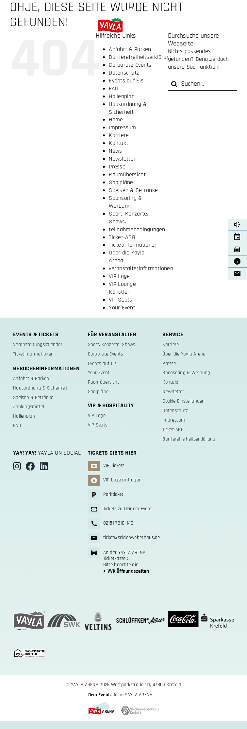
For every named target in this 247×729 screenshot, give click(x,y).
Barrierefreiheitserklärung (141, 57)
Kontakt (118, 143)
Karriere (119, 135)
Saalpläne (121, 182)
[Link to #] (22, 13)
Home (116, 119)
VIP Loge (119, 276)
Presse (117, 166)
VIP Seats (120, 300)
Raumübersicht (127, 174)
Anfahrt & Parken (130, 49)
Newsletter (122, 159)
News (115, 151)
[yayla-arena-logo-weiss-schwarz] (123, 11)
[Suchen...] (202, 84)
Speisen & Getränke (133, 190)
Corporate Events (130, 65)
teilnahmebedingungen (137, 229)
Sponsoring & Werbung (125, 202)
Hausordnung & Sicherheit (128, 108)
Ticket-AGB (122, 237)
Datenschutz (124, 73)
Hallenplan (122, 96)
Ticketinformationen (133, 245)
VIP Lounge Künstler (122, 288)
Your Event (122, 307)
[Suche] (174, 84)
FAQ (113, 88)
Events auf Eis (126, 80)
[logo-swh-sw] (140, 709)
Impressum (122, 127)
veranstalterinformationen (141, 268)
